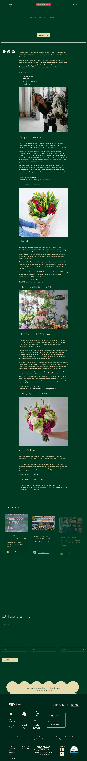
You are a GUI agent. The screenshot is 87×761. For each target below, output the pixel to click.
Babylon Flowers (28, 76)
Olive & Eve (26, 84)
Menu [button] (75, 5)
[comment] (43, 634)
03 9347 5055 (12, 758)
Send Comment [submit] (10, 660)
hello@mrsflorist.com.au (36, 282)
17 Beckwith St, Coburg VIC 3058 (32, 479)
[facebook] (4, 51)
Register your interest (43, 4)
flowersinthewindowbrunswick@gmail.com (42, 389)
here (27, 748)
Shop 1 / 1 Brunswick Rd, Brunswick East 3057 (36, 287)
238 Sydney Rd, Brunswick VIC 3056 (33, 185)
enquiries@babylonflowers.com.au (39, 180)
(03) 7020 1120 (33, 474)
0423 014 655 (33, 280)
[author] (14, 649)
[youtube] (13, 51)
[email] (43, 649)
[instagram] (8, 51)
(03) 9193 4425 (34, 386)
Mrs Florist (26, 79)
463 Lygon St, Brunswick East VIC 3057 (34, 394)
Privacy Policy (47, 752)
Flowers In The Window (30, 81)
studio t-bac (45, 754)
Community (43, 35)
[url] (72, 649)
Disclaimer (38, 752)
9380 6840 (32, 177)
